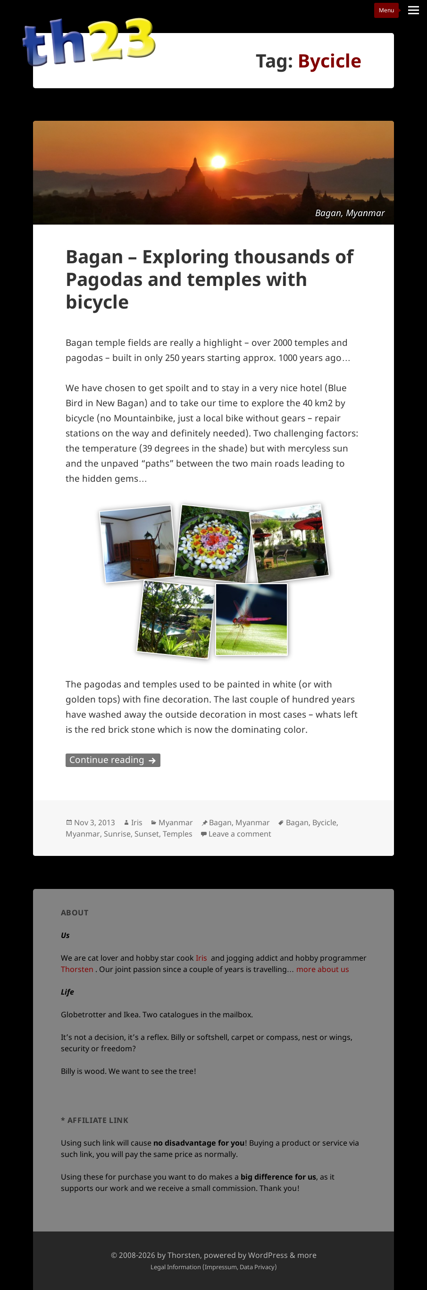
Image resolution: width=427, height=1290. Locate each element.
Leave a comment (240, 834)
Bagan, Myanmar (239, 822)
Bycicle (324, 822)
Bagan (297, 822)
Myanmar (176, 822)
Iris (136, 822)
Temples (178, 834)
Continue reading (114, 760)
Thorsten (77, 969)
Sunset (146, 834)
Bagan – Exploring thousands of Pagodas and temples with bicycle (209, 278)
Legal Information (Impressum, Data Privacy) (214, 1267)
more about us (322, 969)
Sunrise (117, 834)
